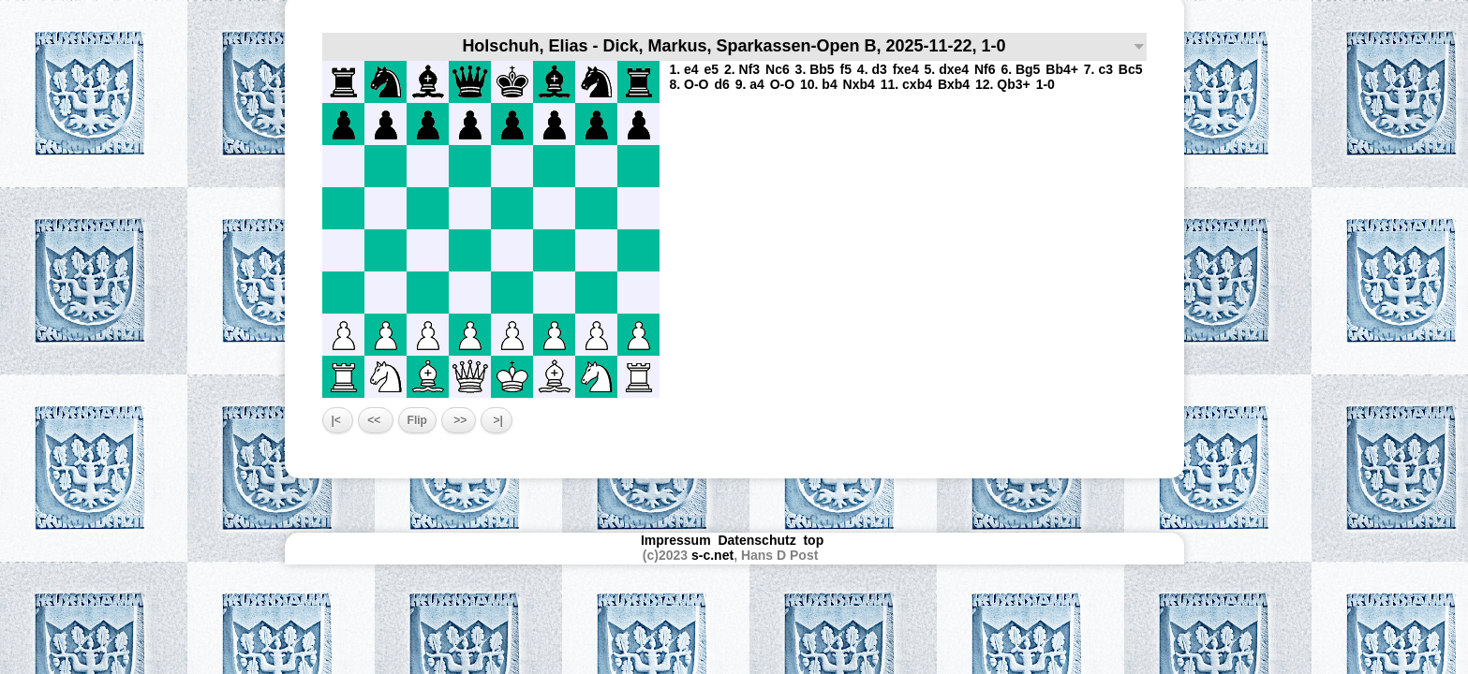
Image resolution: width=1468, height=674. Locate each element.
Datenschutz (756, 540)
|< (338, 420)
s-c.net (712, 555)
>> (459, 420)
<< (375, 420)
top (815, 540)
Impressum (676, 540)
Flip (417, 420)
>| (496, 420)
